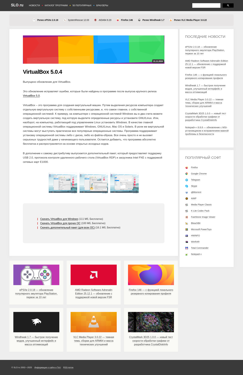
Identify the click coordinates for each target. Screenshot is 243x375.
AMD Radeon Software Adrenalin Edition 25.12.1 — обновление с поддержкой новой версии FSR (93, 294)
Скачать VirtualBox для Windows (59, 219)
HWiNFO (195, 235)
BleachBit (195, 223)
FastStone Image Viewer (203, 217)
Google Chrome (199, 173)
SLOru (17, 5)
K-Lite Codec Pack (200, 210)
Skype (194, 186)
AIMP (193, 198)
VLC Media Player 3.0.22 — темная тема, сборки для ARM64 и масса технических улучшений (93, 341)
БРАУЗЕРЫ (102, 5)
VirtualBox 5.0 (31, 95)
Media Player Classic (201, 204)
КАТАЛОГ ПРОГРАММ (56, 5)
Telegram (195, 180)
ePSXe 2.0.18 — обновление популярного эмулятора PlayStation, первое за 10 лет (36, 294)
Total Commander (200, 248)
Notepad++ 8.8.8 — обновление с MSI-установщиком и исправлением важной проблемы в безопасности (207, 130)
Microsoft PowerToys (201, 229)
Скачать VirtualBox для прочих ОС (60, 223)
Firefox (194, 167)
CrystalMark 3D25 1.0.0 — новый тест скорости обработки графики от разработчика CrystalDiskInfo (151, 341)
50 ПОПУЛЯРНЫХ (82, 5)
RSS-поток (68, 367)
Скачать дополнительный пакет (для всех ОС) (67, 227)
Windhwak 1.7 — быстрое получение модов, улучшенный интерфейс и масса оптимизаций (36, 341)
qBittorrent (196, 192)
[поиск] (206, 5)
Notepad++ (196, 254)
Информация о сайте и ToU (47, 367)
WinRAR (195, 241)
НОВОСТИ (34, 5)
